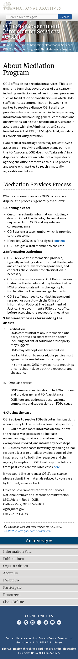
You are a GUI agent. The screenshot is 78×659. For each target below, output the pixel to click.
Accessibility (29, 638)
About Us (10, 573)
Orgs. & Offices (15, 566)
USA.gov (58, 642)
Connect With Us (39, 616)
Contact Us (12, 638)
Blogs (52, 622)
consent (59, 241)
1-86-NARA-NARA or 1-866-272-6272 (39, 653)
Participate (12, 588)
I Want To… (12, 580)
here (56, 467)
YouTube (45, 622)
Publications (13, 559)
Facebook (19, 622)
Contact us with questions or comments (28, 531)
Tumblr (39, 622)
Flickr (59, 622)
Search (65, 17)
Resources (12, 595)
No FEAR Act (43, 642)
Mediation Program (26, 49)
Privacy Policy (47, 638)
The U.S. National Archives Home (32, 6)
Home (6, 45)
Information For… (17, 552)
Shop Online (13, 602)
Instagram (32, 622)
